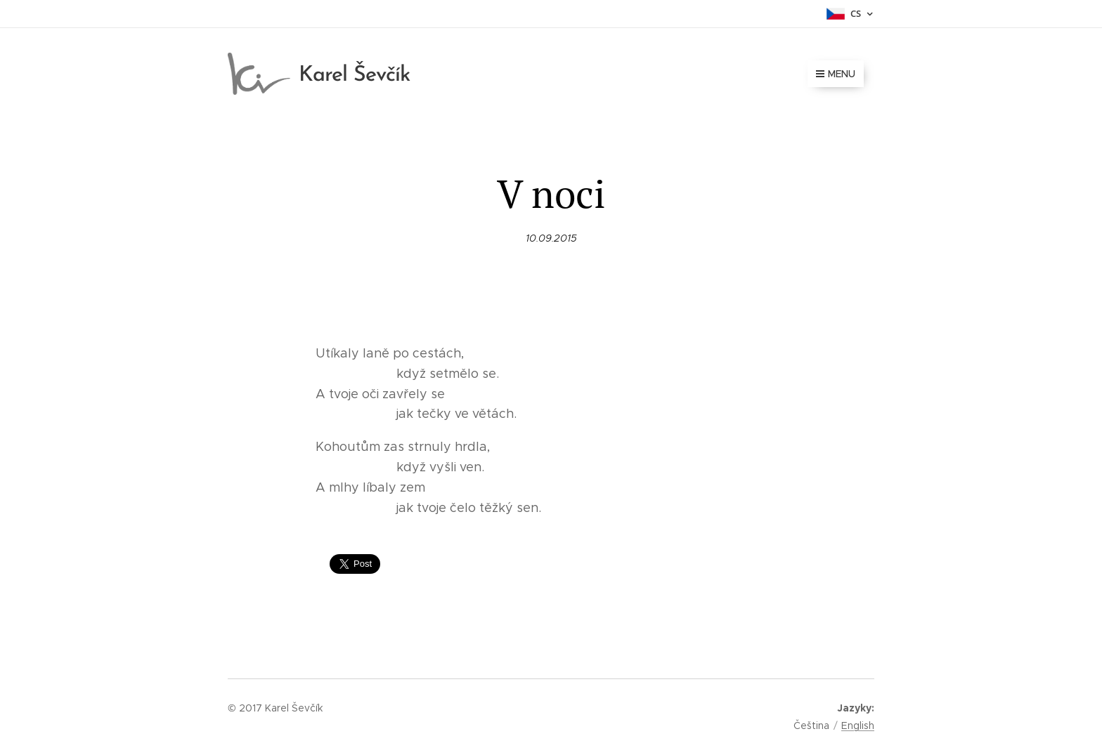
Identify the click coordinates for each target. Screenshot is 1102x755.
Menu (835, 73)
